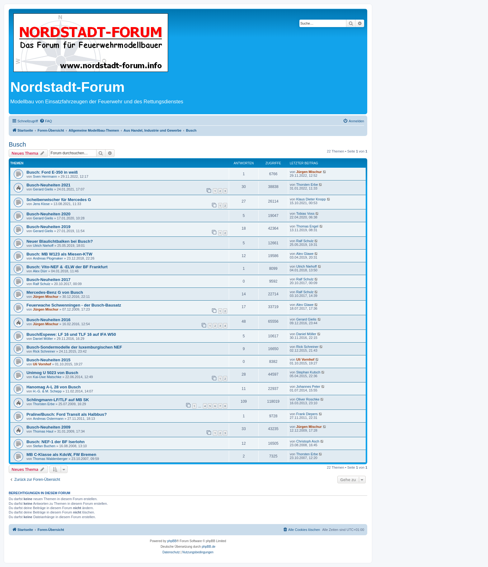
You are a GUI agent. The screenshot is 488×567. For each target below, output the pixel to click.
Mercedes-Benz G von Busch (54, 292)
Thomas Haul (43, 431)
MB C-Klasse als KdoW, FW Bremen (61, 454)
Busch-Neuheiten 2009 (48, 427)
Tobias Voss (305, 213)
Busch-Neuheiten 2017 (48, 279)
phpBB (171, 541)
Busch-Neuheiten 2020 (48, 214)
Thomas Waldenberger (50, 459)
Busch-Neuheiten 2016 (48, 319)
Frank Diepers (307, 414)
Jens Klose (41, 204)
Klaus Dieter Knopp (311, 199)
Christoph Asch (307, 441)
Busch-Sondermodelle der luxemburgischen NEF (74, 347)
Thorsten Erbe (307, 184)
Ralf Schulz (305, 241)
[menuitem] (46, 121)
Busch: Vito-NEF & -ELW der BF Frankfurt (67, 267)
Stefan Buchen (44, 446)
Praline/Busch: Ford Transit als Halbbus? (66, 414)
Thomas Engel (307, 226)
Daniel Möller (43, 338)
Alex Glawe (305, 253)
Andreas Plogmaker (48, 258)
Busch (17, 144)
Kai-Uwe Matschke (47, 377)
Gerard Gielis (43, 189)
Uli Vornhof (42, 364)
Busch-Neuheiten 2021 (48, 185)
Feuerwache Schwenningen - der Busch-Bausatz (73, 305)
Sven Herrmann (45, 176)
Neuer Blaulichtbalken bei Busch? (59, 241)
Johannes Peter (308, 386)
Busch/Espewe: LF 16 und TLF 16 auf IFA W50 (71, 334)
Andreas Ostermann (48, 418)
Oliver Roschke (308, 399)
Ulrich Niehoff (43, 245)
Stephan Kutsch (308, 372)
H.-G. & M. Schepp (47, 391)
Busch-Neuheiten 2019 (48, 226)
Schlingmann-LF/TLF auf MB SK (57, 399)
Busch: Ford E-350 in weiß (52, 172)
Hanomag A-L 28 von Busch (53, 387)
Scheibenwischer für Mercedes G (58, 199)
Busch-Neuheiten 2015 (48, 360)
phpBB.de (208, 546)
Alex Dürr (40, 271)
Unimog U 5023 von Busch (52, 372)
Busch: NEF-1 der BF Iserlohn (55, 441)
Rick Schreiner (44, 351)
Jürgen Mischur (309, 172)
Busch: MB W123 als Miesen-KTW (59, 254)
